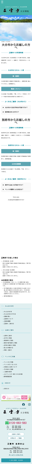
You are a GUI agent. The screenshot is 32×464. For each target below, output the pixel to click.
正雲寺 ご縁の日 (9, 323)
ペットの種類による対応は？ (14, 189)
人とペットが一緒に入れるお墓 (13, 374)
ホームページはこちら (16, 455)
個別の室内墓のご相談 (10, 343)
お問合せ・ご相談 (16, 438)
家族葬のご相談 (8, 340)
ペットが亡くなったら (10, 364)
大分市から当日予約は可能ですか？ (16, 107)
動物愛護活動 (8, 376)
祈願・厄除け (8, 350)
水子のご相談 (8, 338)
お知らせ (6, 388)
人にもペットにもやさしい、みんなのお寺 (16, 408)
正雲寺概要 (7, 321)
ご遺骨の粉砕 (8, 371)
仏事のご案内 (8, 335)
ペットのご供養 (8, 362)
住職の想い (7, 316)
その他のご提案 (8, 369)
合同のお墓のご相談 (10, 345)
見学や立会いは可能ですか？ (14, 185)
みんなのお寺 (8, 311)
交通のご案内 (16, 434)
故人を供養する (8, 347)
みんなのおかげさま (10, 314)
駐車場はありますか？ (12, 112)
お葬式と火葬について (10, 367)
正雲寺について (8, 318)
